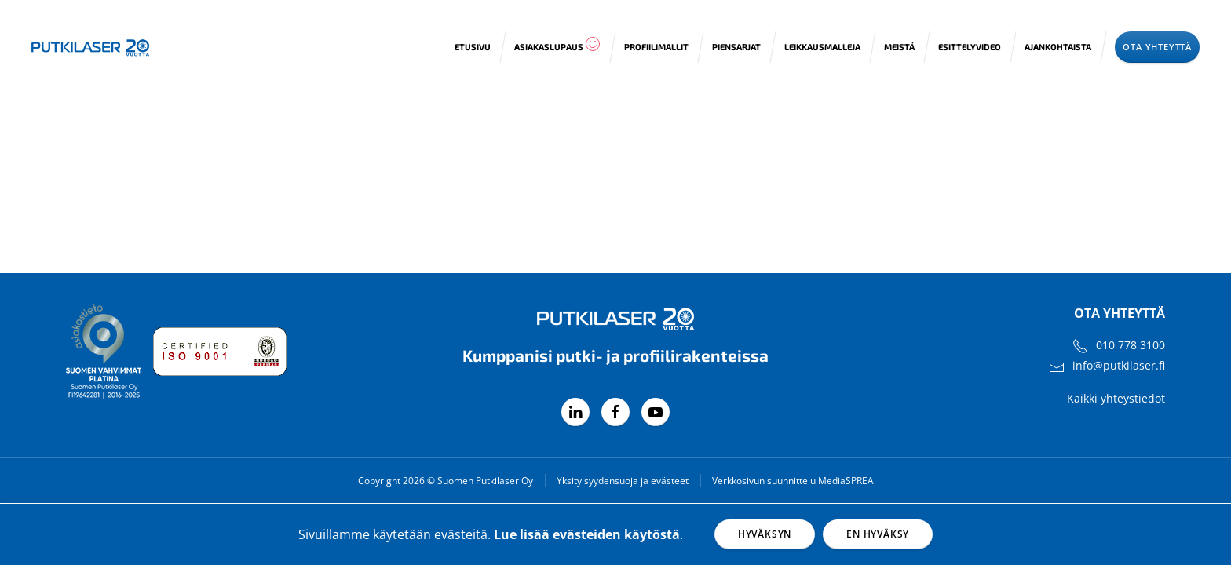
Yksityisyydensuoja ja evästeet (623, 481)
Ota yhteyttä (1157, 47)
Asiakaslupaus (557, 44)
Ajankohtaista (1058, 47)
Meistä (899, 47)
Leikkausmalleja (822, 47)
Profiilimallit (656, 47)
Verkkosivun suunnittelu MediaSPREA (793, 481)
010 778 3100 (1130, 344)
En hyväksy (877, 534)
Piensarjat (736, 47)
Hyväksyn (764, 534)
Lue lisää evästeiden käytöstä (587, 534)
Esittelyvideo (969, 47)
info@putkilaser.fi (1118, 365)
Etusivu (473, 47)
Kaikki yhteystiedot (1116, 398)
